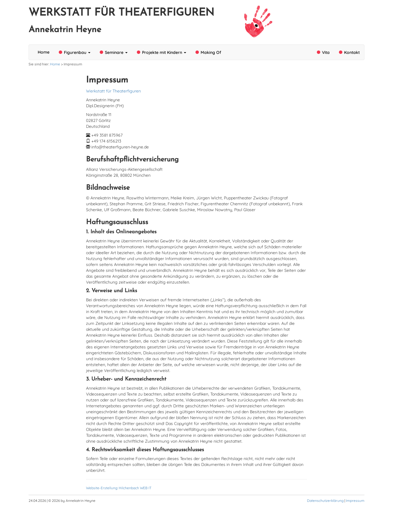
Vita (323, 52)
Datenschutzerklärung (325, 500)
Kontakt (349, 52)
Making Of (208, 52)
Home (43, 52)
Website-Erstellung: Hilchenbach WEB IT (118, 488)
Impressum (355, 500)
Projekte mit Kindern (161, 52)
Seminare (113, 52)
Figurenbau (74, 52)
